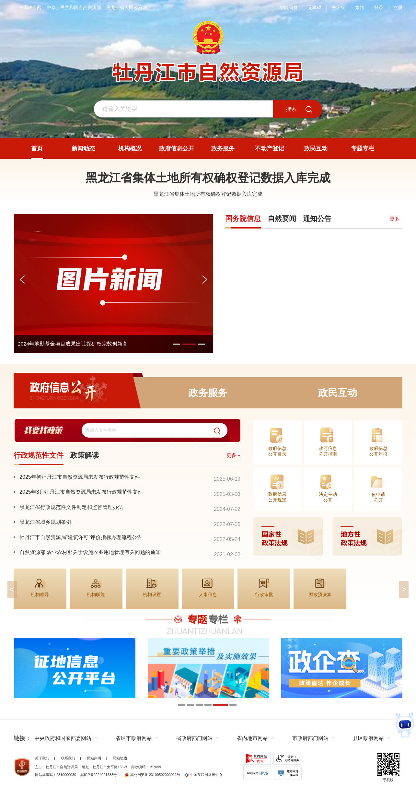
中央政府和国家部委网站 (62, 738)
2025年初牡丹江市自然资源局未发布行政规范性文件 (79, 477)
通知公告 (317, 219)
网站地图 (120, 758)
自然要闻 (282, 219)
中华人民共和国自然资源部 (74, 7)
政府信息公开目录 (277, 451)
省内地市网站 (252, 738)
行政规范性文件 (39, 455)
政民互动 (337, 392)
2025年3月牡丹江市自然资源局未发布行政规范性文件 (81, 492)
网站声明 (94, 758)
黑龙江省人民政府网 (126, 7)
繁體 (359, 7)
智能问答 (289, 7)
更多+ (396, 218)
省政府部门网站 (194, 738)
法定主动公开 (328, 497)
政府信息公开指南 (328, 451)
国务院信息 (243, 219)
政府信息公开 (78, 392)
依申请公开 (378, 497)
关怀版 (338, 7)
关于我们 (42, 758)
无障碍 (314, 7)
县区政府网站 (368, 738)
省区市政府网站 (134, 738)
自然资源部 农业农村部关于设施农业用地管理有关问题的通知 (90, 552)
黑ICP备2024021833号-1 (100, 775)
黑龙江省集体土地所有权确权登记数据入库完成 (208, 177)
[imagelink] (327, 536)
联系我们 (68, 758)
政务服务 (208, 392)
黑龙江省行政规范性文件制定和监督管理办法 (71, 507)
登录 (378, 7)
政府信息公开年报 (378, 451)
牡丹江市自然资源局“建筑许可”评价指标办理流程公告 (80, 537)
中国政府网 (30, 7)
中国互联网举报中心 (203, 775)
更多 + (233, 455)
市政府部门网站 (310, 738)
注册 (397, 7)
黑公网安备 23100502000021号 (152, 775)
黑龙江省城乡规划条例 (45, 522)
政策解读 (84, 455)
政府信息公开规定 (277, 496)
